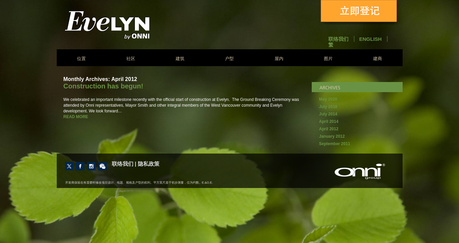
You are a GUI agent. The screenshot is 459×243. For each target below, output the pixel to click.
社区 (130, 58)
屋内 (279, 58)
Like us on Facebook (80, 166)
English (370, 39)
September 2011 (334, 143)
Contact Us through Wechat (102, 166)
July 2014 (328, 114)
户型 (229, 58)
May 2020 (328, 99)
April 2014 (328, 121)
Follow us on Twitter (69, 166)
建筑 (180, 58)
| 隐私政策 (147, 164)
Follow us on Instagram (91, 166)
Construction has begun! (103, 86)
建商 (377, 58)
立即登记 (360, 12)
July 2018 (328, 106)
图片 (328, 58)
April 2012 (328, 129)
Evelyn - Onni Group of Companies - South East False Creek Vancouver (124, 24)
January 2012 (332, 136)
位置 (81, 58)
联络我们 (338, 39)
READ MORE (75, 116)
